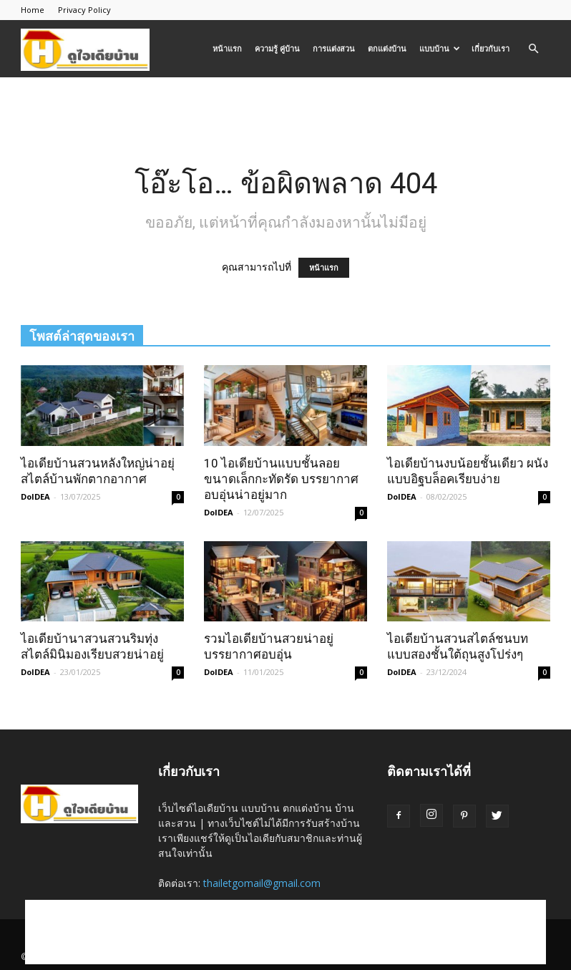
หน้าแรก (227, 48)
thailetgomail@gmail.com (262, 883)
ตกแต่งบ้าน (387, 48)
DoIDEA (35, 496)
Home (32, 9)
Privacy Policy (84, 9)
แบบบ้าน (439, 48)
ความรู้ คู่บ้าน (277, 48)
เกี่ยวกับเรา (490, 48)
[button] (533, 49)
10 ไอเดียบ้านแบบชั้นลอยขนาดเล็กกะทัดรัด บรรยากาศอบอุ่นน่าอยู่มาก (281, 479)
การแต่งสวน (334, 48)
